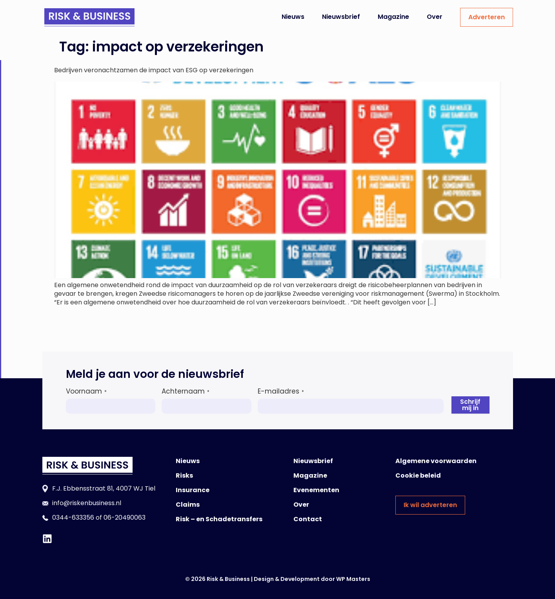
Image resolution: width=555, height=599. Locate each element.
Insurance (192, 490)
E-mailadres (281, 391)
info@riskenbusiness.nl (86, 502)
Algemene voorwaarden (436, 460)
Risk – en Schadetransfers (219, 519)
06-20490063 (125, 517)
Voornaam (86, 391)
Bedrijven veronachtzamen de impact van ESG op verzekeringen (153, 70)
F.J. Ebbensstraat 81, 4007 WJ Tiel (103, 488)
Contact (307, 519)
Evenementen (316, 490)
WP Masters (353, 579)
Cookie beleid (418, 475)
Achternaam (185, 391)
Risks (184, 475)
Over (434, 16)
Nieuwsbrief (341, 16)
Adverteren (486, 17)
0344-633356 (73, 517)
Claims (188, 504)
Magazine (393, 16)
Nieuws (293, 16)
